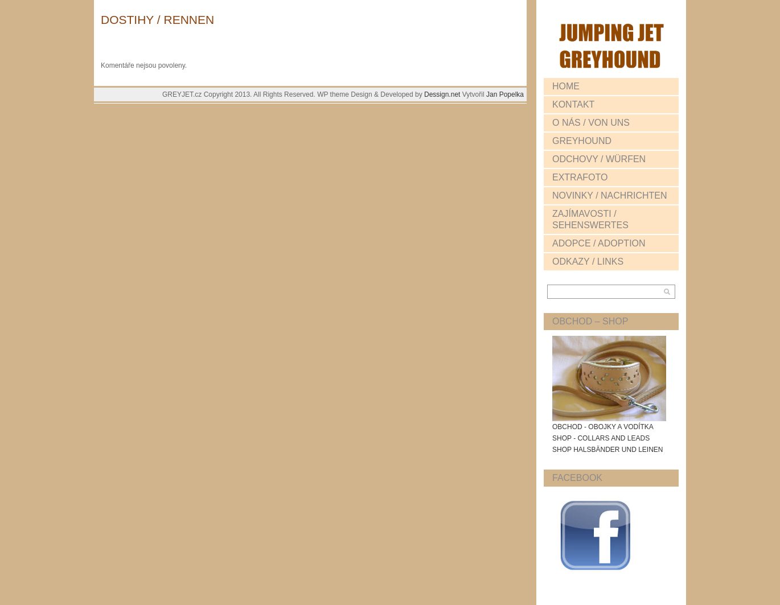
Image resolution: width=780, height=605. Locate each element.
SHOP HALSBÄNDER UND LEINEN (607, 450)
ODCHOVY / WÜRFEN (599, 159)
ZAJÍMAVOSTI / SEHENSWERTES (590, 219)
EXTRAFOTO (580, 177)
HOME (566, 86)
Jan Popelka (505, 94)
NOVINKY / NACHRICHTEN (609, 195)
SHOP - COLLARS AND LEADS (601, 438)
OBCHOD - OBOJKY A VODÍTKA (603, 427)
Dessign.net (443, 94)
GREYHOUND (581, 141)
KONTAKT (573, 104)
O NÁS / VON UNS (591, 122)
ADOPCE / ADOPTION (599, 243)
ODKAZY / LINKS (587, 261)
